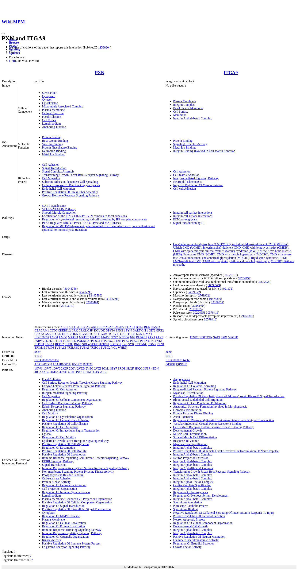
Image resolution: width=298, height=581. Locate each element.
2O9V (72, 368)
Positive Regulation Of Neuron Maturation (199, 536)
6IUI (71, 372)
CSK (90, 330)
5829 (37, 351)
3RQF (130, 368)
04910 (169, 356)
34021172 (226, 288)
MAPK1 (73, 337)
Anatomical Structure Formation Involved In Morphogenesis (210, 406)
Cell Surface (180, 111)
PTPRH (39, 344)
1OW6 (38, 368)
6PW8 (78, 372)
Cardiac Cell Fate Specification (192, 485)
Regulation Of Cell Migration (60, 427)
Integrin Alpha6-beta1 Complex (192, 447)
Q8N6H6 (181, 364)
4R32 (37, 372)
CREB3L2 (64, 330)
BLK (147, 327)
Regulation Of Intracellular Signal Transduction (71, 430)
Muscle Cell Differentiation (190, 434)
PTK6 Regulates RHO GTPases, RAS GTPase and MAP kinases (81, 222)
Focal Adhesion (51, 116)
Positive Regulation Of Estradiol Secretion (199, 516)
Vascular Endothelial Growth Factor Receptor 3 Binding (207, 423)
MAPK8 (95, 337)
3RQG (139, 368)
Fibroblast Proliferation (187, 410)
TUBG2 (106, 347)
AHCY (81, 327)
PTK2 (125, 340)
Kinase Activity (51, 540)
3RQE (122, 368)
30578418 (212, 312)
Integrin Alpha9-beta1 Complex (192, 118)
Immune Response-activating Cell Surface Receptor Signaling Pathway (85, 468)
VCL (114, 347)
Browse (14, 42)
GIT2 (152, 330)
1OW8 (56, 368)
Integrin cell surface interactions (192, 212)
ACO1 (73, 327)
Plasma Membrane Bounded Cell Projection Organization (77, 499)
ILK (75, 333)
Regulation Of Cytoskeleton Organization (67, 416)
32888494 (92, 302)
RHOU (69, 344)
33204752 (244, 278)
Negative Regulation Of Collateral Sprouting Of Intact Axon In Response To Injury (223, 512)
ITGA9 (231, 72)
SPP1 (224, 337)
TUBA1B (60, 347)
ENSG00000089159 (46, 360)
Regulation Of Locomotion (58, 447)
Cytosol (47, 99)
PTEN (117, 340)
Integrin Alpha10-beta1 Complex (193, 468)
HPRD (13, 60)
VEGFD (233, 337)
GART (136, 330)
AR (88, 327)
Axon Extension (183, 416)
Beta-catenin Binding (55, 140)
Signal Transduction (54, 168)
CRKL (83, 330)
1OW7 (47, 368)
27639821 (204, 295)
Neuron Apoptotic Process (189, 519)
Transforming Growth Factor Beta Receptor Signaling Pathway (80, 174)
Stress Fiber (49, 92)
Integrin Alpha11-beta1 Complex (193, 481)
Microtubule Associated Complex (62, 106)
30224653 (199, 312)
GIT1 (144, 330)
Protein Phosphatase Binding (59, 147)
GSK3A (39, 333)
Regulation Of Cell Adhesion (59, 389)
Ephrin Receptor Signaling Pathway (64, 406)
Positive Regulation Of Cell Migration (65, 444)
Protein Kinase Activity (56, 481)
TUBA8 (85, 347)
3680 (169, 351)
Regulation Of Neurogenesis (190, 492)
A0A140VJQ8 (43, 364)
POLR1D (83, 340)
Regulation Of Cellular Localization (64, 523)
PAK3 (159, 337)
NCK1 (115, 337)
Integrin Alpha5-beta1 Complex (192, 464)
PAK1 (151, 337)
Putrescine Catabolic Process (190, 505)
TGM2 (152, 344)
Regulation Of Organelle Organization (65, 536)
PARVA (39, 340)
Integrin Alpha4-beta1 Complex (192, 529)
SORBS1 (115, 344)
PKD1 (58, 340)
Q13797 (170, 364)
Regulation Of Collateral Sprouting (194, 386)
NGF (203, 337)
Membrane (179, 115)
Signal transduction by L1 (189, 222)
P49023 (88, 364)
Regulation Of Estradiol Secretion (193, 543)
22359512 (217, 302)
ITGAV (111, 333)
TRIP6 (50, 347)
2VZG (90, 368)
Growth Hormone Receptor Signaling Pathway (70, 195)
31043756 (70, 288)
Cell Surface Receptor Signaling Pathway (67, 403)
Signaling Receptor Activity (190, 144)
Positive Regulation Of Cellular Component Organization (77, 502)
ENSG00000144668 (178, 360)
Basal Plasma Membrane (188, 108)
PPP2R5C (107, 340)
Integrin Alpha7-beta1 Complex (192, 475)
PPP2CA (94, 340)
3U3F (146, 368)
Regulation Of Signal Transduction (63, 505)
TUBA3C (73, 347)
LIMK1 (147, 333)
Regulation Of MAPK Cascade (61, 516)
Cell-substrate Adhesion (56, 478)
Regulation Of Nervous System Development (200, 495)
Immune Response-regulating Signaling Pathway (71, 533)
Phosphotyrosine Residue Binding (62, 475)
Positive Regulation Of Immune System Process (71, 543)
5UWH (63, 372)
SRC (124, 344)
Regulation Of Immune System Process (66, 492)
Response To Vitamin (186, 440)
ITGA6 (92, 333)
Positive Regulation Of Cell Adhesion (65, 423)
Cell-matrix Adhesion (186, 174)
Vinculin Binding (52, 144)
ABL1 (64, 327)
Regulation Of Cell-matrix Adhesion (64, 485)
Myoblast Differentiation (188, 392)
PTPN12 (156, 340)
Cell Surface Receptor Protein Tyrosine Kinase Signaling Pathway (82, 382)
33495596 (85, 292)
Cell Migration (51, 178)
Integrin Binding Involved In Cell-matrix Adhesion (204, 151)
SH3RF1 (103, 344)
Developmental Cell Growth (190, 526)
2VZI (97, 368)
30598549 (214, 285)
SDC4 (86, 344)
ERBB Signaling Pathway (58, 461)
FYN (129, 330)
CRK (75, 330)
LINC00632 (41, 337)
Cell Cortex (49, 120)
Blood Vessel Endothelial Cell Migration (198, 399)
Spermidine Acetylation (187, 502)
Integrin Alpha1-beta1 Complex (192, 461)
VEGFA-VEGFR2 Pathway (59, 209)
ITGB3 (131, 333)
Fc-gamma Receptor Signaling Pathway (66, 546)
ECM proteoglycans (185, 219)
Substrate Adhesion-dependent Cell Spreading (70, 181)
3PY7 (113, 368)
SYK (131, 344)
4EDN (155, 368)
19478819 (215, 298)
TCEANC (141, 344)
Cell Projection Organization (59, 488)
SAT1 (216, 337)
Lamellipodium (51, 123)
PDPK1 (49, 340)
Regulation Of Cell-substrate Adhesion (65, 420)
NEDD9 (124, 337)
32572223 (264, 281)
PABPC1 (141, 337)
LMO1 (54, 337)
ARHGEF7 (98, 327)
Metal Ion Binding (53, 154)
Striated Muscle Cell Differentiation (195, 437)
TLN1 (160, 344)
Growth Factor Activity (187, 546)
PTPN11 (145, 340)
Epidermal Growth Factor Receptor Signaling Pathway (75, 440)
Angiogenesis (181, 379)
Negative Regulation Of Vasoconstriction (198, 185)
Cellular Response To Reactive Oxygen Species (71, 185)
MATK (105, 337)
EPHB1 (120, 330)
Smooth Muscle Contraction (59, 212)
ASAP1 (110, 327)
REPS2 (59, 344)
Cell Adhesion (50, 164)
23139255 (195, 309)
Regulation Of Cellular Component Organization (71, 399)
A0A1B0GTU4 (62, 364)
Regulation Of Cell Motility (59, 437)
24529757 (231, 275)
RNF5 (77, 344)
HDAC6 (67, 333)
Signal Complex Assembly (58, 171)
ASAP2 (119, 327)
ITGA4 (83, 333)
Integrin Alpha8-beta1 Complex (192, 454)
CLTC (53, 330)
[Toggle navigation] (3, 33)
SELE (93, 344)
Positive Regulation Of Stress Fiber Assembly (70, 192)
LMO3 (63, 337)
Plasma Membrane (53, 109)
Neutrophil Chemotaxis (187, 181)
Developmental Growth (187, 430)
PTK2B (134, 340)
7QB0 (103, 372)
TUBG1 (95, 347)
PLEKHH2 (69, 340)
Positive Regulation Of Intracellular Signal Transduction (76, 509)
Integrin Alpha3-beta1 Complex (192, 488)
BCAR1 (130, 327)
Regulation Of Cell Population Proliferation (199, 403)
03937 (38, 356)
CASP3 (155, 327)
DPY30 (110, 330)
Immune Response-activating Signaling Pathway (71, 529)
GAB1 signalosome (54, 205)
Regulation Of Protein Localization (63, 526)
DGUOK (99, 330)
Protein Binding (51, 137)
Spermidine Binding (185, 509)
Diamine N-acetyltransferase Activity (196, 540)
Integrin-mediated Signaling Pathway (196, 178)
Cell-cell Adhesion (184, 188)
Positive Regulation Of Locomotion (64, 454)
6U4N (95, 372)
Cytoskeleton (50, 103)
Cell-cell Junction (52, 113)
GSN (58, 333)
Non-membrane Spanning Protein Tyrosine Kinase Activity (78, 471)
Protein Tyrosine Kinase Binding (193, 413)
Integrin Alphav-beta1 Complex (192, 478)
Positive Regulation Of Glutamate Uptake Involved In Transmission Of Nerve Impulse (226, 451)
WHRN (122, 347)
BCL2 (139, 327)
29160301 (247, 316)
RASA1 (49, 344)
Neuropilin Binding (54, 151)
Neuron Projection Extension (190, 457)
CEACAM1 (41, 330)
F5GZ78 (77, 364)
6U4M (87, 372)
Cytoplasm (48, 96)
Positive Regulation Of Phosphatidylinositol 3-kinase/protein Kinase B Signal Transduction (229, 396)
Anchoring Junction (54, 127)
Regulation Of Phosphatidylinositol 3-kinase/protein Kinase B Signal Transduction (223, 420)
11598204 (104, 47)
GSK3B (50, 333)
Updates (14, 52)
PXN (99, 72)
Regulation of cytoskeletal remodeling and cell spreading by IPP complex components (94, 219)
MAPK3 (84, 337)
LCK (139, 333)
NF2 (132, 337)
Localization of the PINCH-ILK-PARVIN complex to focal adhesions (84, 216)
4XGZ (46, 372)
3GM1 (106, 368)
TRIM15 (39, 347)
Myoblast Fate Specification (190, 444)
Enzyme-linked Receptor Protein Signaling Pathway (73, 386)
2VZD (81, 368)
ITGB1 (121, 333)
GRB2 (160, 330)
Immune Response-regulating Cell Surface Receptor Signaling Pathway (85, 457)
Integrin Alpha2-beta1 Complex (192, 533)
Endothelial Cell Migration (58, 188)
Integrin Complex (184, 104)
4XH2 (54, 372)
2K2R (64, 368)
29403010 (67, 305)
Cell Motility (50, 413)
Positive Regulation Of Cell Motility (64, 451)
